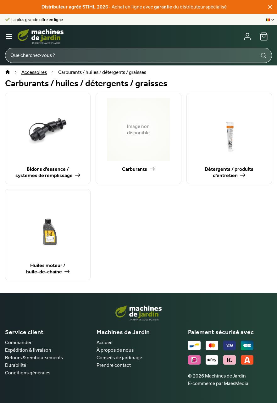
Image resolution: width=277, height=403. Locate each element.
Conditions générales (27, 372)
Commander (18, 342)
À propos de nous (115, 350)
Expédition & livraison (28, 350)
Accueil (105, 342)
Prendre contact (114, 365)
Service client (24, 332)
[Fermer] (270, 7)
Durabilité (15, 365)
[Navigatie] (9, 36)
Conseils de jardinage (119, 357)
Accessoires (34, 72)
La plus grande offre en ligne (37, 19)
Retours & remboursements (34, 357)
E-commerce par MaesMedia (218, 383)
